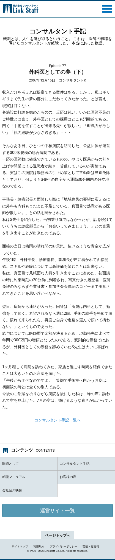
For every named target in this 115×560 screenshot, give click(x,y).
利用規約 (38, 546)
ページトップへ (57, 535)
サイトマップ (20, 546)
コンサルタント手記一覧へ (57, 420)
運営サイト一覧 (57, 510)
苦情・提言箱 (91, 546)
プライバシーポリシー (63, 546)
